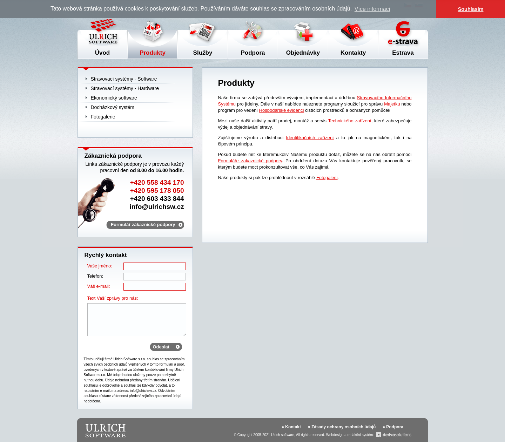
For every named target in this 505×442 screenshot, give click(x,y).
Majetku (392, 104)
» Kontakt (291, 426)
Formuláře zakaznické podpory (250, 160)
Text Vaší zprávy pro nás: (112, 298)
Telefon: (95, 276)
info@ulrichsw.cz (156, 206)
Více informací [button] (372, 9)
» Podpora (393, 426)
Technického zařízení (349, 120)
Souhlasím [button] (471, 9)
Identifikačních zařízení (310, 137)
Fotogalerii (327, 177)
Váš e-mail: (98, 286)
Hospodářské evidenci (281, 110)
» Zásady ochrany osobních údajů (342, 426)
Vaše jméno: (99, 265)
